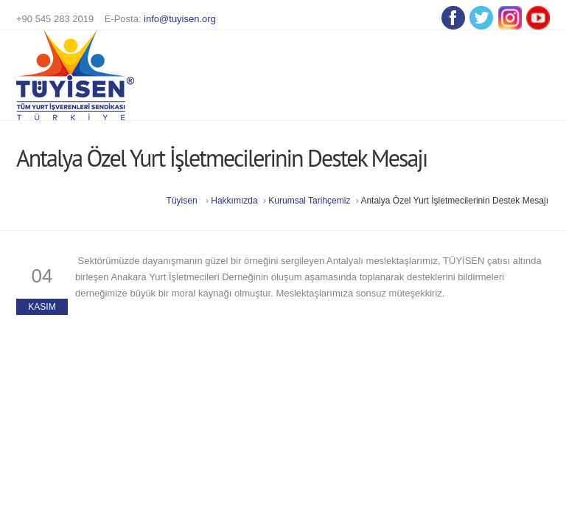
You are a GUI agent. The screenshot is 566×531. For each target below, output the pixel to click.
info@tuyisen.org (180, 18)
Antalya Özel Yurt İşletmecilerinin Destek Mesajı (454, 200)
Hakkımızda (234, 200)
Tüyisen (182, 200)
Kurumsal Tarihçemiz (310, 200)
